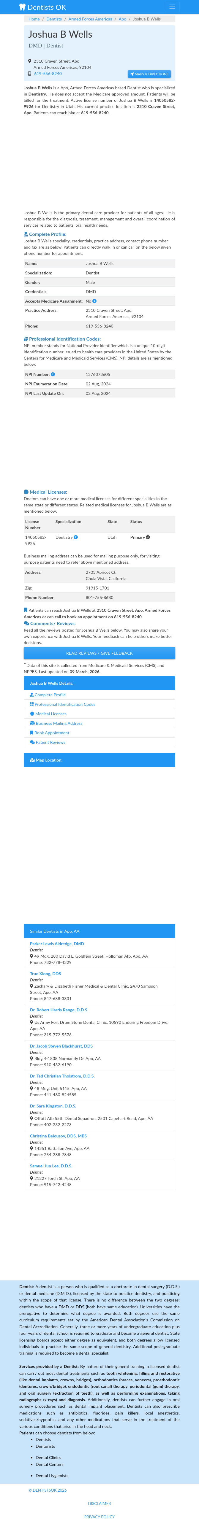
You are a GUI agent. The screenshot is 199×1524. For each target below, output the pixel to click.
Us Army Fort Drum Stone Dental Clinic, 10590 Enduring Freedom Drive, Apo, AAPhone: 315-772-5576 (99, 1022)
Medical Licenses (48, 713)
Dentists (54, 18)
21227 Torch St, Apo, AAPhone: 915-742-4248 (55, 1175)
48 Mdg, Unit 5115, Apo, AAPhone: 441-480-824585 (62, 1085)
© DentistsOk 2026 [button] (48, 1490)
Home (34, 18)
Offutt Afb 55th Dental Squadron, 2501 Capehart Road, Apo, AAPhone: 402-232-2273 (91, 1115)
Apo (123, 18)
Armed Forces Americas (90, 18)
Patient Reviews (47, 742)
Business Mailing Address (56, 723)
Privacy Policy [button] (99, 1517)
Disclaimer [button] (99, 1503)
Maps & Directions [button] (149, 74)
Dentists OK (42, 7)
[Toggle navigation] (172, 7)
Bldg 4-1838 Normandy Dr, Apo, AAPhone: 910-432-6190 (65, 1055)
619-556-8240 (47, 73)
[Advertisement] (99, 158)
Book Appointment (49, 732)
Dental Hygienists (52, 1475)
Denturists (45, 1446)
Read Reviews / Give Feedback (99, 653)
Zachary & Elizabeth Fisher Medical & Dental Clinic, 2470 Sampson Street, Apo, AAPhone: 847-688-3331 (94, 986)
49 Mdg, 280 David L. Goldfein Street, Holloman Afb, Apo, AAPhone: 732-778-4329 (89, 953)
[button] (94, 300)
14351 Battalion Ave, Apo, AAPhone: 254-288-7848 (59, 1145)
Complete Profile (48, 694)
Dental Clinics (48, 1457)
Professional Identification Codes (62, 704)
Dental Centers (50, 1464)
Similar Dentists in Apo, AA (55, 931)
